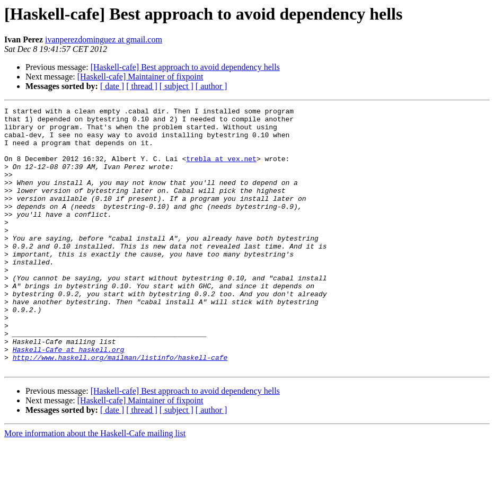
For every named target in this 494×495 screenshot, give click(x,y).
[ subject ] (176, 86)
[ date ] (112, 86)
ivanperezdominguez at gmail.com (103, 39)
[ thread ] (141, 86)
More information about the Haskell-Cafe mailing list (95, 485)
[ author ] (211, 86)
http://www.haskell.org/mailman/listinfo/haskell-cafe (120, 408)
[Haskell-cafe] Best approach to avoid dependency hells (185, 67)
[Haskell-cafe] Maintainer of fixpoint (140, 76)
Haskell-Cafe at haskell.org (69, 398)
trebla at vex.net (221, 169)
